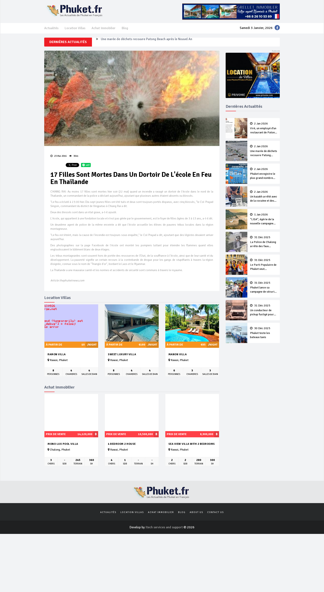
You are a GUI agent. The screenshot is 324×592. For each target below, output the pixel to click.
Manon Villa (177, 354)
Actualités (51, 28)
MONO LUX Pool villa (63, 444)
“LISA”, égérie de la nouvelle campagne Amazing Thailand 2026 (263, 219)
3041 (73, 156)
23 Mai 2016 (58, 156)
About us (196, 512)
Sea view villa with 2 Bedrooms (191, 444)
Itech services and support (164, 527)
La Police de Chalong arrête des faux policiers (263, 242)
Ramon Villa (57, 354)
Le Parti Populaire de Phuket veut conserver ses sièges (263, 264)
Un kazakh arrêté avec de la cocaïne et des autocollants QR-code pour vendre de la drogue (263, 196)
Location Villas (75, 28)
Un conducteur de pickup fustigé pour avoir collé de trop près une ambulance (263, 310)
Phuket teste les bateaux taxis (263, 333)
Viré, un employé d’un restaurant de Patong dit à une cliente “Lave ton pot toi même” (263, 128)
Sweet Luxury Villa (122, 354)
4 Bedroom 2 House (122, 444)
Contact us (215, 512)
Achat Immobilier (104, 28)
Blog (125, 28)
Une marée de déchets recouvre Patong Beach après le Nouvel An (146, 42)
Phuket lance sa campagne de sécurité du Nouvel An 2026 (263, 287)
